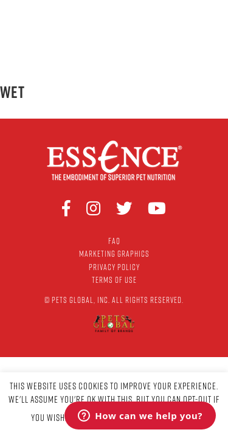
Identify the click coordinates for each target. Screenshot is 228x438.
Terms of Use (114, 279)
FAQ (114, 240)
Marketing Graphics (114, 253)
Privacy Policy (114, 267)
